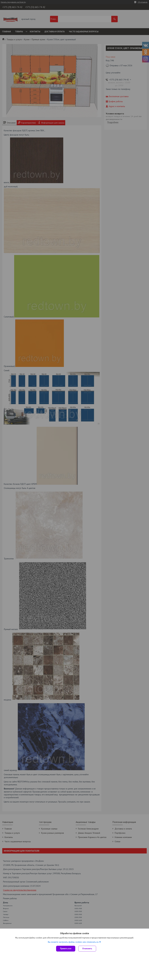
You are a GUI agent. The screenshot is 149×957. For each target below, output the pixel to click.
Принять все (65, 948)
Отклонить (87, 948)
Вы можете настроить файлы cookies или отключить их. (73, 942)
